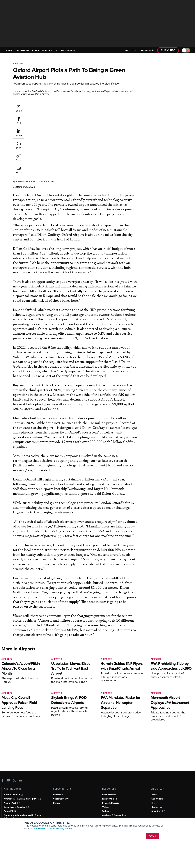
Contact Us (156, 807)
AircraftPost (12, 803)
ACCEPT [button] (152, 836)
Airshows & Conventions (114, 815)
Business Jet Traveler (16, 807)
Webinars (106, 811)
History (154, 803)
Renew (56, 803)
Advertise (158, 811)
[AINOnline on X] (14, 781)
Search (146, 50)
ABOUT (130, 50)
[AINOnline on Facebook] (3, 781)
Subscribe (168, 50)
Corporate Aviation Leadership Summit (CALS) (23, 816)
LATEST (9, 50)
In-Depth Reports (110, 803)
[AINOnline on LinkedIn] (20, 781)
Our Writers (157, 799)
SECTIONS (67, 50)
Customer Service (62, 799)
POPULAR (23, 50)
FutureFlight (10, 811)
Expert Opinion (109, 799)
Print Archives (109, 794)
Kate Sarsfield (43, 106)
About (154, 794)
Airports (18, 63)
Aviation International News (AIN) (22, 799)
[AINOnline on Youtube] (8, 781)
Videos (105, 807)
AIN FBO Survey (13, 794)
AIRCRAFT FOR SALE (44, 50)
